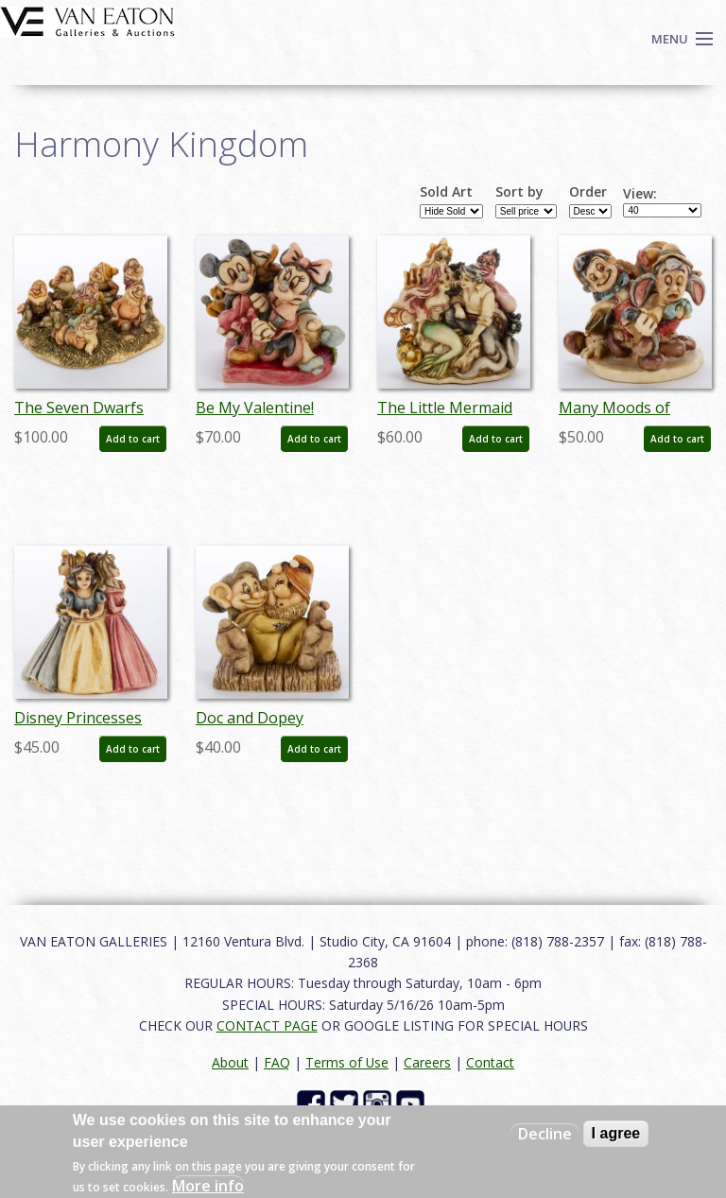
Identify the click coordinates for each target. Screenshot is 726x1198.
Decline (545, 1133)
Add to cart (133, 438)
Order (588, 192)
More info (208, 1185)
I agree (616, 1133)
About (230, 1062)
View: (640, 193)
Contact (490, 1062)
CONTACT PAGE (267, 1025)
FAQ (277, 1062)
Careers (427, 1062)
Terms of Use (347, 1062)
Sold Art (446, 192)
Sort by (519, 192)
